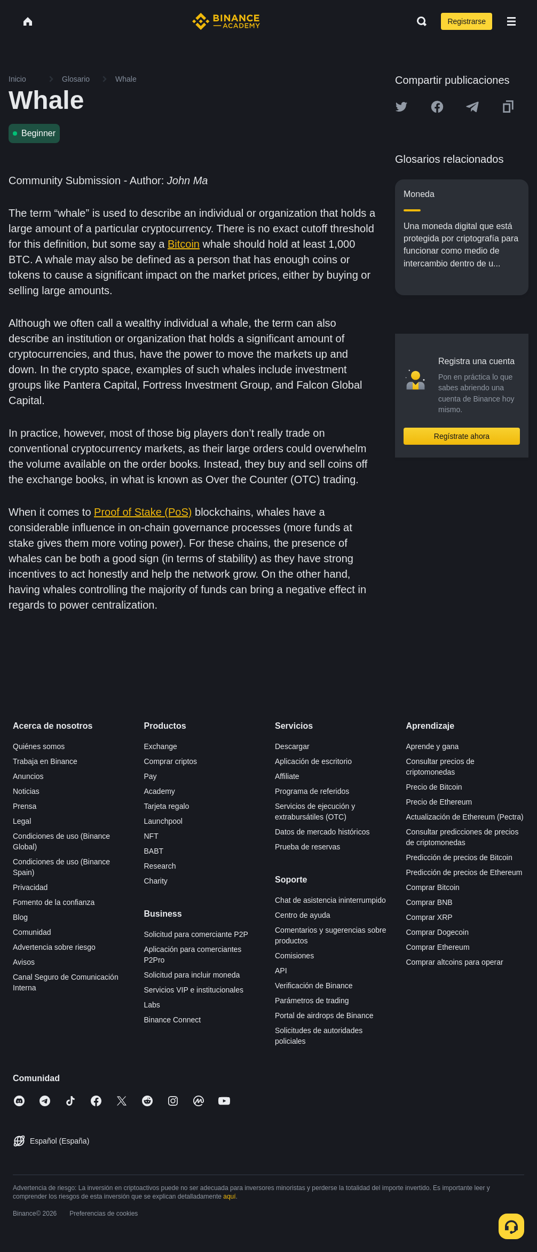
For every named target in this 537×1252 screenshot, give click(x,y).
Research (160, 866)
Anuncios (28, 776)
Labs (152, 1005)
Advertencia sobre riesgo (54, 947)
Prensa (24, 806)
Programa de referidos (312, 791)
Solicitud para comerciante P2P (196, 934)
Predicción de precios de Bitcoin (459, 857)
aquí (229, 1196)
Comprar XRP (429, 917)
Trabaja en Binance (45, 761)
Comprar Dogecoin (437, 932)
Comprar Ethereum (438, 947)
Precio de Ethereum (439, 802)
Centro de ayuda (302, 915)
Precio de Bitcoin (434, 787)
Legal (22, 821)
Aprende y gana (432, 746)
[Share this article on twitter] (401, 106)
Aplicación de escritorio (313, 761)
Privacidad (30, 887)
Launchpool (163, 821)
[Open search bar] (418, 21)
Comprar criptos (171, 761)
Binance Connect (172, 1019)
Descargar (292, 746)
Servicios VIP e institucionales (194, 990)
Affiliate (287, 776)
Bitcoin (184, 244)
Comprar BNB (429, 902)
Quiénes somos (39, 746)
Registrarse (466, 21)
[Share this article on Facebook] (437, 106)
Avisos (24, 962)
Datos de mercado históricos (322, 832)
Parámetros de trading (312, 1000)
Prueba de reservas (307, 846)
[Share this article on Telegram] (472, 106)
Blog (20, 917)
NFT (151, 836)
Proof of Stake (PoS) (143, 512)
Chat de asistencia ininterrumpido (330, 900)
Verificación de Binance (314, 985)
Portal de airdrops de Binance (324, 1015)
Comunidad (32, 932)
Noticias (26, 791)
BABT (154, 851)
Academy (159, 791)
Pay (150, 776)
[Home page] (226, 21)
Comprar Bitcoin (433, 887)
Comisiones (294, 955)
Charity (156, 881)
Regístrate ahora (461, 436)
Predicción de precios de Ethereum (464, 872)
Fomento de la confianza (53, 902)
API (281, 970)
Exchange (160, 746)
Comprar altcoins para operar (454, 962)
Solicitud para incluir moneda (192, 975)
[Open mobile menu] (511, 21)
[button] (511, 21)
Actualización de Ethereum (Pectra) (465, 817)
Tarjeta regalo (166, 806)
